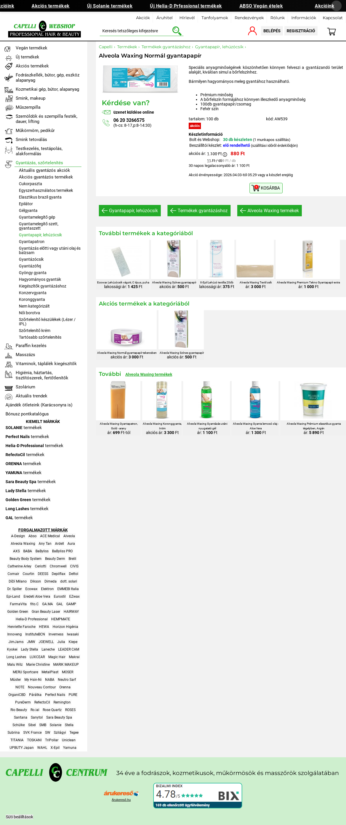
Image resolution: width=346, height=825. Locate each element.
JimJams (16, 642)
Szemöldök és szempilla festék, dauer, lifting (46, 119)
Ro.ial (35, 710)
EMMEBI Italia (68, 589)
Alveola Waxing (23, 544)
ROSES (70, 710)
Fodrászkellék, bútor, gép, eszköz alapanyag (47, 77)
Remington (62, 702)
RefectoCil (42, 702)
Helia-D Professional (32, 619)
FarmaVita (18, 604)
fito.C (34, 604)
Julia (61, 642)
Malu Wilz (15, 664)
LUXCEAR (37, 657)
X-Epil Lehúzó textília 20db (216, 282)
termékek (24, 427)
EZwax (74, 596)
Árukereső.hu (121, 799)
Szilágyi (60, 733)
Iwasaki (73, 634)
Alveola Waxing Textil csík (256, 282)
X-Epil (55, 748)
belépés (272, 30)
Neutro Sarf (67, 680)
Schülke (19, 725)
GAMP (71, 604)
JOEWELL (46, 642)
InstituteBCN (35, 634)
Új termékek (27, 57)
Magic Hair (56, 657)
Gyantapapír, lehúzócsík (133, 210)
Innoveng (14, 634)
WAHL (42, 748)
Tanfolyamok (214, 17)
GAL (59, 604)
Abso (32, 536)
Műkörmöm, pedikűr (35, 130)
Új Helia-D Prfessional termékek (189, 6)
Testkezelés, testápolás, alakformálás (39, 151)
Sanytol (37, 717)
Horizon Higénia (65, 627)
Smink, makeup (30, 98)
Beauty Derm (55, 559)
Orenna (65, 687)
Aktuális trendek (31, 396)
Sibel (32, 725)
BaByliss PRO (62, 551)
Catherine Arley (19, 566)
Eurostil (60, 596)
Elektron (47, 589)
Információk (303, 17)
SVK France (32, 733)
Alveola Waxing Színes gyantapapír (174, 282)
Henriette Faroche (21, 627)
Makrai (74, 657)
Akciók (143, 17)
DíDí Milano (18, 581)
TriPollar (51, 740)
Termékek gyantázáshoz (203, 210)
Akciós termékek (54, 6)
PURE (73, 695)
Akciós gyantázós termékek (46, 177)
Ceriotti (40, 566)
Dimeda (50, 581)
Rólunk (277, 17)
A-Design (18, 536)
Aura (71, 544)
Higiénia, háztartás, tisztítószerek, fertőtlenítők (42, 375)
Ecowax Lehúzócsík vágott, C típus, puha (123, 282)
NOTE (19, 687)
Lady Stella (29, 649)
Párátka (35, 695)
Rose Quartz (52, 710)
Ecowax (31, 589)
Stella (69, 725)
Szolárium (25, 387)
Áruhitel (164, 17)
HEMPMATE (60, 619)
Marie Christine (38, 664)
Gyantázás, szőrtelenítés (39, 162)
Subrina (14, 733)
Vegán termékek (31, 48)
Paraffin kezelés (31, 345)
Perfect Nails (55, 695)
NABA (49, 680)
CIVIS (74, 566)
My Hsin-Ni (33, 680)
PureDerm (23, 702)
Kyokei (12, 649)
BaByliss (42, 551)
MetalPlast (50, 672)
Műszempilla (28, 107)
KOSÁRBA (270, 188)
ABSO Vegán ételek (264, 6)
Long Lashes (16, 657)
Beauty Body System (26, 559)
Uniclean (69, 740)
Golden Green (17, 612)
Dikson (35, 581)
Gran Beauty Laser (46, 612)
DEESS (43, 574)
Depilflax (58, 574)
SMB (42, 725)
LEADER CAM (68, 649)
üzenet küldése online (133, 112)
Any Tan (45, 544)
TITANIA (17, 740)
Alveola (69, 536)
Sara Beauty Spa (59, 717)
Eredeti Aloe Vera (37, 596)
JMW (31, 642)
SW (47, 733)
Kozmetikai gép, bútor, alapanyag (47, 89)
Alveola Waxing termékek (273, 210)
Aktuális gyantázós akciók (44, 170)
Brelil (72, 559)
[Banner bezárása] (336, 6)
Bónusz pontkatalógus (27, 414)
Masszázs (25, 354)
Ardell (59, 544)
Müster (15, 680)
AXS (16, 551)
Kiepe (73, 642)
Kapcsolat (333, 17)
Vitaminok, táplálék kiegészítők (46, 363)
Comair (13, 574)
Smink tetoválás (31, 139)
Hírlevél (187, 17)
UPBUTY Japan (22, 748)
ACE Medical (50, 536)
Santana (20, 717)
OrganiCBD (17, 695)
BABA (27, 551)
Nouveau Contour (42, 687)
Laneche (48, 649)
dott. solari (68, 581)
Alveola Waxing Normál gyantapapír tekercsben (127, 352)
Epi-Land (13, 596)
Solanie (55, 725)
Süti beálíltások (19, 817)
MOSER (67, 672)
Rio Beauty (18, 710)
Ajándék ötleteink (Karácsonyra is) (39, 405)
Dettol (73, 574)
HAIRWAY (71, 612)
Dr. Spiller (14, 589)
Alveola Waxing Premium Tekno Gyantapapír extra (308, 282)
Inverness (56, 634)
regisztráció (301, 30)
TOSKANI (34, 740)
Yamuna (69, 748)
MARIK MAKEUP (66, 664)
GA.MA (47, 604)
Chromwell (58, 566)
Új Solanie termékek (113, 6)
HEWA (44, 627)
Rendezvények (249, 17)
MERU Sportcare (25, 672)
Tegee (74, 733)
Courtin (28, 574)
